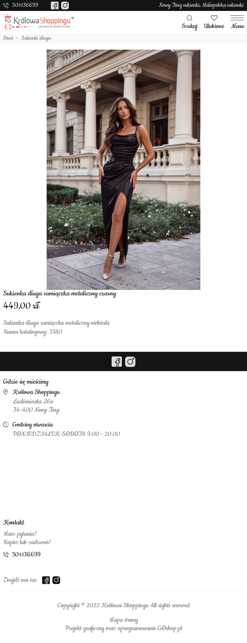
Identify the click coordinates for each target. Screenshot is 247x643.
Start (8, 38)
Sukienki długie (36, 38)
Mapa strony (123, 620)
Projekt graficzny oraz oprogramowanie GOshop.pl (123, 628)
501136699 (25, 5)
